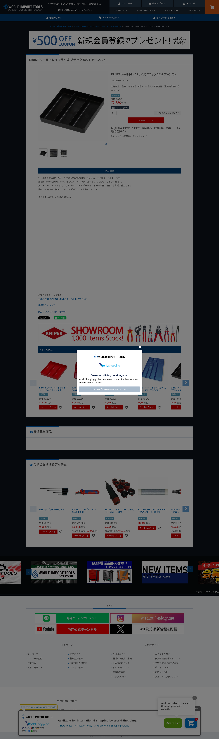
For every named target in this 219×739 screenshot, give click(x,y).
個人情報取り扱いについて (168, 658)
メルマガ (190, 3)
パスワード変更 (34, 658)
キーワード (166, 17)
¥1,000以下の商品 (121, 141)
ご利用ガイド (121, 10)
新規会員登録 (76, 658)
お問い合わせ (194, 10)
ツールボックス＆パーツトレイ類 (107, 26)
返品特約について (46, 305)
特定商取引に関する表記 (167, 663)
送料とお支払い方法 (122, 658)
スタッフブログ (120, 676)
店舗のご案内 (158, 3)
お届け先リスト (34, 667)
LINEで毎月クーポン (147, 10)
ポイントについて (121, 667)
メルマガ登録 (76, 667)
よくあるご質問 (162, 654)
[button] (185, 382)
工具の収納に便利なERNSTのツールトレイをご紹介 (63, 298)
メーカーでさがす (110, 17)
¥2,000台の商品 (160, 141)
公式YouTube (172, 10)
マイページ (126, 3)
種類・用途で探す (64, 26)
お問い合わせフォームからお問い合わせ (67, 721)
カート (212, 7)
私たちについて (162, 667)
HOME (52, 26)
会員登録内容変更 (78, 663)
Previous (29, 572)
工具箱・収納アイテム (83, 26)
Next (190, 569)
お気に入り (75, 654)
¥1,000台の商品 (141, 141)
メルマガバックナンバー (167, 676)
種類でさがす (55, 17)
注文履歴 (31, 663)
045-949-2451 (71, 710)
